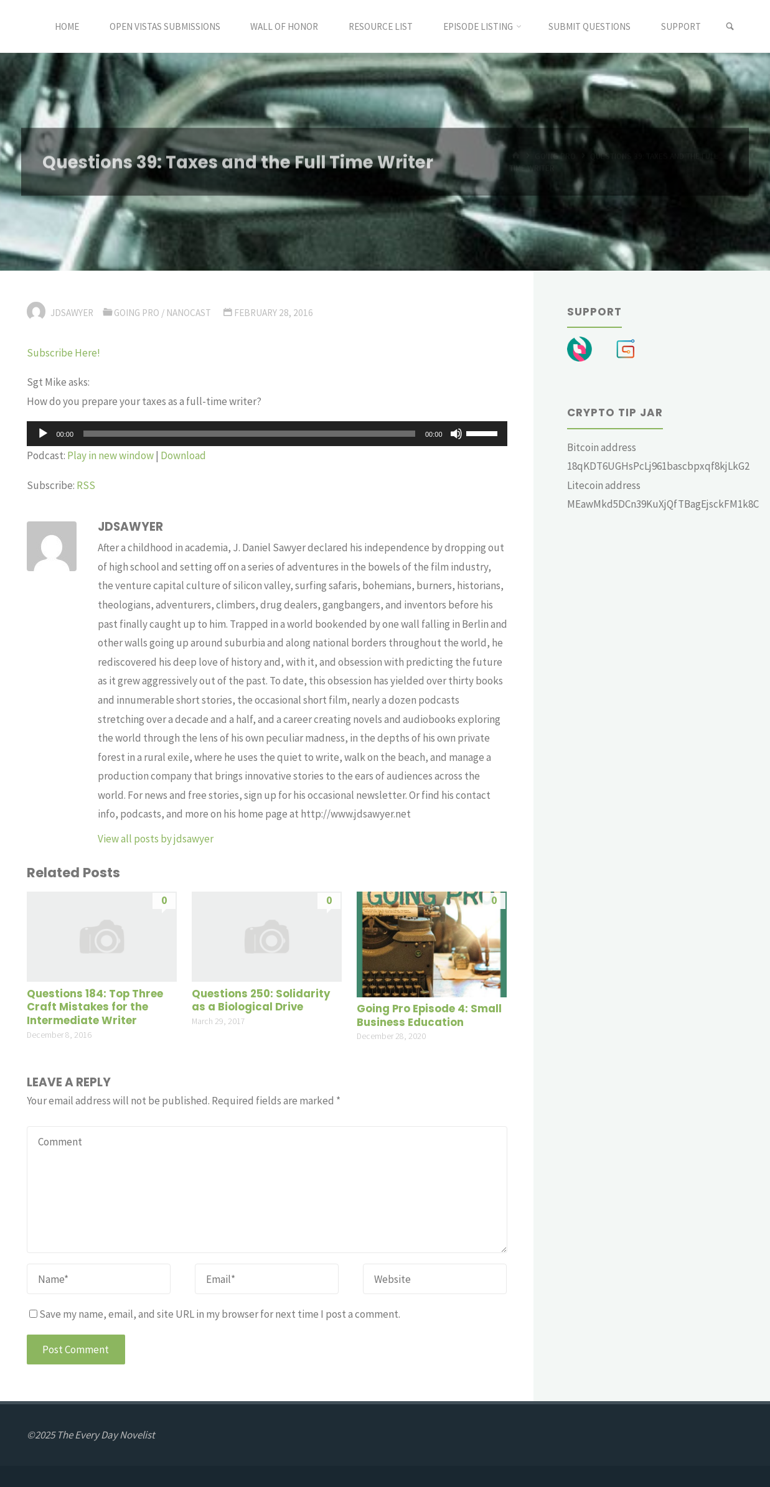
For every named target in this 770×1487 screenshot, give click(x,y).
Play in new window (110, 455)
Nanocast (188, 313)
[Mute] (456, 433)
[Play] (43, 433)
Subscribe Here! (63, 353)
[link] (729, 27)
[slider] (249, 434)
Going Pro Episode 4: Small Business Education (429, 1016)
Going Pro (136, 313)
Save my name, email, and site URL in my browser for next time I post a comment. (214, 1314)
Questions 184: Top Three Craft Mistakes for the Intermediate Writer (95, 1007)
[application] (267, 433)
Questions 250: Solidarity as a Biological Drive (261, 1001)
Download (183, 455)
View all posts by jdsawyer (156, 839)
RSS (86, 485)
